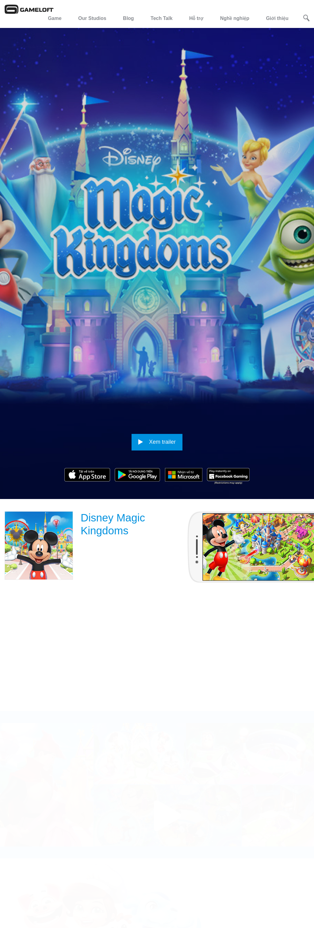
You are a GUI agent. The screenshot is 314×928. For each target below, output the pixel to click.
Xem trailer (157, 372)
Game (54, 18)
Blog (128, 18)
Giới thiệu (277, 18)
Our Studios (92, 18)
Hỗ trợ (196, 18)
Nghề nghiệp (234, 18)
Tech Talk (161, 18)
